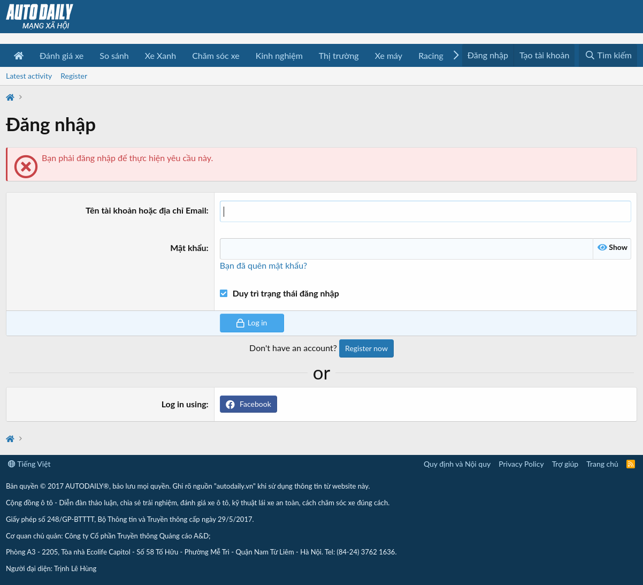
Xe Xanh (160, 55)
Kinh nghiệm (279, 55)
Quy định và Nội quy (457, 463)
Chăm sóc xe (216, 55)
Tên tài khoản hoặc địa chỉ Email (146, 210)
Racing (430, 55)
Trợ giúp (565, 463)
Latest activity (29, 75)
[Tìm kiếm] (608, 55)
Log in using (184, 404)
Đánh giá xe (61, 55)
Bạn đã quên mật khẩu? (263, 265)
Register (73, 75)
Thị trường (339, 55)
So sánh (114, 55)
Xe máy (388, 55)
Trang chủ (602, 463)
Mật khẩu (188, 247)
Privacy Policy (521, 463)
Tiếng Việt (29, 463)
